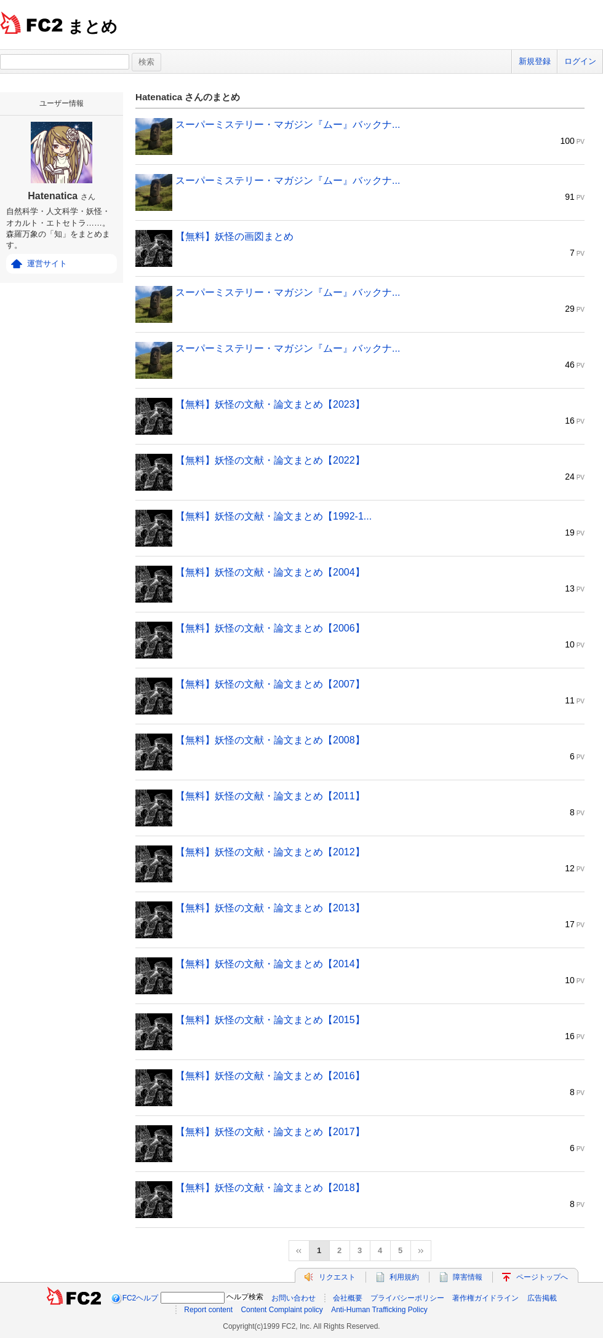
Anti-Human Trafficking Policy (379, 1309)
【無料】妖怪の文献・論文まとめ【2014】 (270, 964)
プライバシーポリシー (407, 1298)
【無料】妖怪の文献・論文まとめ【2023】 (270, 404)
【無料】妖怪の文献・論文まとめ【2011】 (270, 796)
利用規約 (404, 1277)
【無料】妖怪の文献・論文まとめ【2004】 (270, 572)
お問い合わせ (293, 1298)
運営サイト (47, 263)
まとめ (93, 26)
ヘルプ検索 (244, 1296)
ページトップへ (542, 1277)
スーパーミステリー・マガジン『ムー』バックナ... (287, 124)
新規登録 (535, 61)
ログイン (580, 61)
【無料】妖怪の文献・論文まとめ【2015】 (270, 1020)
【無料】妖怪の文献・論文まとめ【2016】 (270, 1076)
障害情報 (467, 1277)
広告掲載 (542, 1298)
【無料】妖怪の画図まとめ (234, 236)
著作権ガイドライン (485, 1298)
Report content (208, 1309)
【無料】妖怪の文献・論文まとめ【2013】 (270, 908)
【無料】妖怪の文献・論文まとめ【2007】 (270, 684)
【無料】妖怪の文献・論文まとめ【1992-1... (273, 516)
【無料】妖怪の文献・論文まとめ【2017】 (270, 1131)
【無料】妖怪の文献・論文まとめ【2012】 (270, 852)
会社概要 (347, 1298)
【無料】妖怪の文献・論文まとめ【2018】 (270, 1187)
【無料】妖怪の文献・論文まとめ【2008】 (270, 740)
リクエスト (337, 1277)
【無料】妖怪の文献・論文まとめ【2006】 (270, 628)
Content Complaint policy (281, 1309)
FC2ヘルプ (140, 1298)
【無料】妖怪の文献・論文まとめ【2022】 (270, 460)
